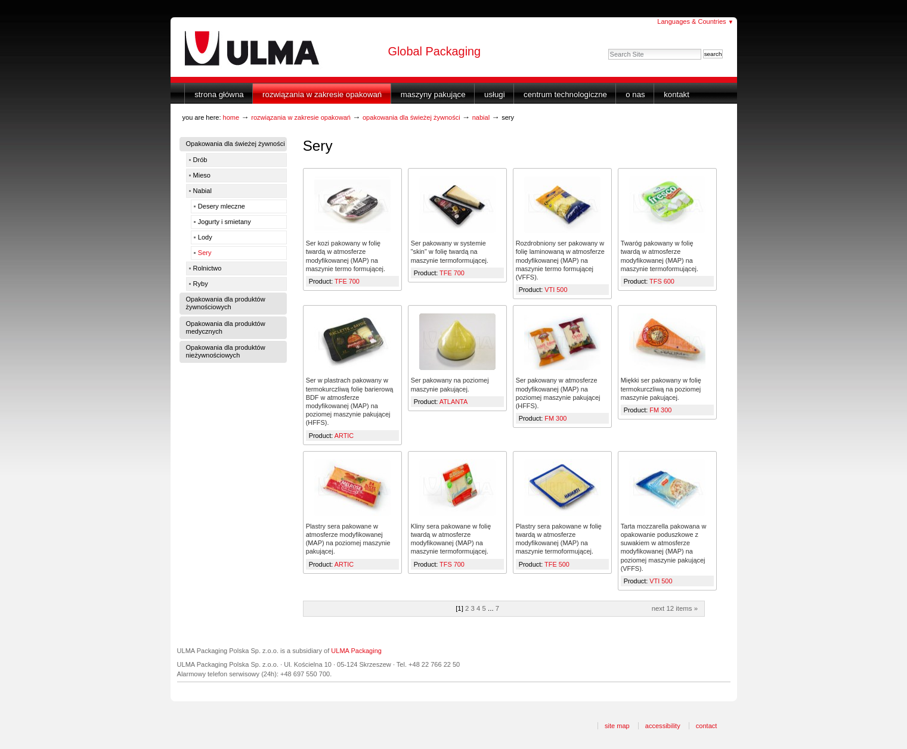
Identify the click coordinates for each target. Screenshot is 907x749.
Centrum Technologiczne (565, 94)
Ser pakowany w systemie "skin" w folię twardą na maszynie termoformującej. (449, 251)
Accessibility (662, 725)
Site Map (617, 725)
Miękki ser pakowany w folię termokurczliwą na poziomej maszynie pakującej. (661, 388)
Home (231, 117)
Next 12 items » (675, 608)
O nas (635, 94)
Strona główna (218, 94)
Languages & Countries (695, 21)
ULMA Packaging (356, 650)
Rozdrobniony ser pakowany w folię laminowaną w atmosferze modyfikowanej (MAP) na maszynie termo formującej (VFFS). (560, 260)
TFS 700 (452, 564)
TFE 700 (347, 281)
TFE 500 (556, 564)
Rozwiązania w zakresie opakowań (322, 94)
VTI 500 (555, 289)
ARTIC (344, 435)
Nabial (481, 117)
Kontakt (676, 94)
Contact (706, 725)
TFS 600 (661, 281)
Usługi (494, 94)
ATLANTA (453, 401)
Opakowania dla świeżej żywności (411, 117)
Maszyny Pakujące (433, 94)
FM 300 (555, 418)
